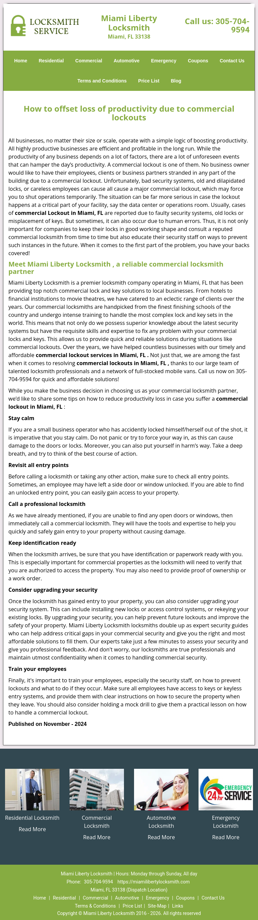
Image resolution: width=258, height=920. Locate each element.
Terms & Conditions (95, 906)
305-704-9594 (232, 26)
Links (177, 906)
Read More (32, 829)
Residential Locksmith (32, 817)
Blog (176, 80)
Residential (51, 60)
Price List (148, 80)
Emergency (163, 60)
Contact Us (232, 60)
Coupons (198, 60)
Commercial (88, 60)
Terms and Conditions (102, 80)
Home (20, 60)
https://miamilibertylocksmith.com (154, 881)
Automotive (126, 60)
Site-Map (157, 906)
